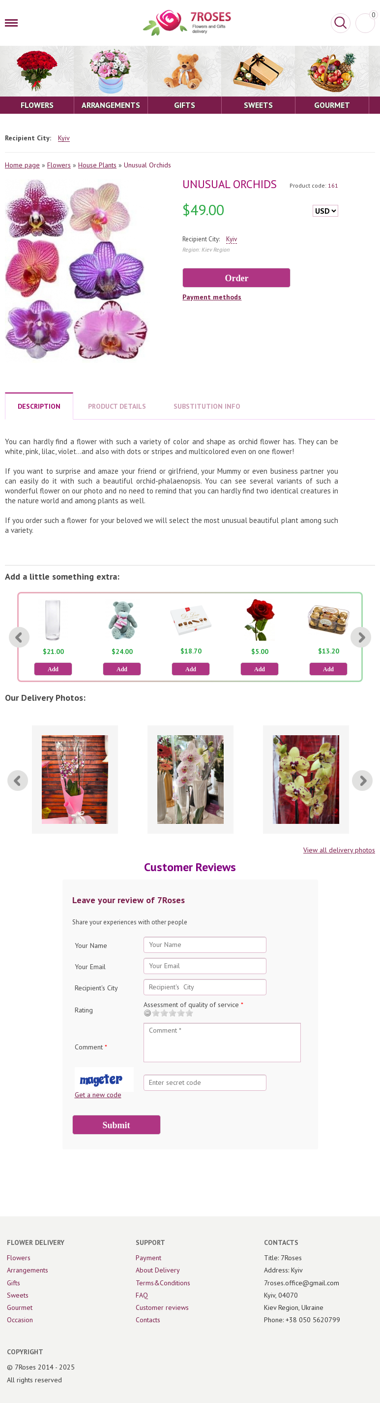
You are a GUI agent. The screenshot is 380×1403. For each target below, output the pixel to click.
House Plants (97, 165)
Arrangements (27, 1270)
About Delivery (158, 1270)
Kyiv (64, 138)
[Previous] (19, 637)
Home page (22, 165)
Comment (91, 1047)
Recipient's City (96, 988)
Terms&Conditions (163, 1282)
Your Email (90, 967)
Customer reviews (162, 1307)
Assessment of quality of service (193, 1004)
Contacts (148, 1319)
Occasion (20, 1319)
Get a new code (98, 1094)
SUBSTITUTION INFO (207, 406)
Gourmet (19, 1307)
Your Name (91, 945)
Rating (84, 1010)
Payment (148, 1257)
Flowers (59, 165)
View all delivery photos (339, 850)
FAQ (142, 1295)
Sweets (18, 1295)
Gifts (13, 1282)
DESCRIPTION (39, 406)
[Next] (361, 637)
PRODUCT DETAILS (117, 406)
